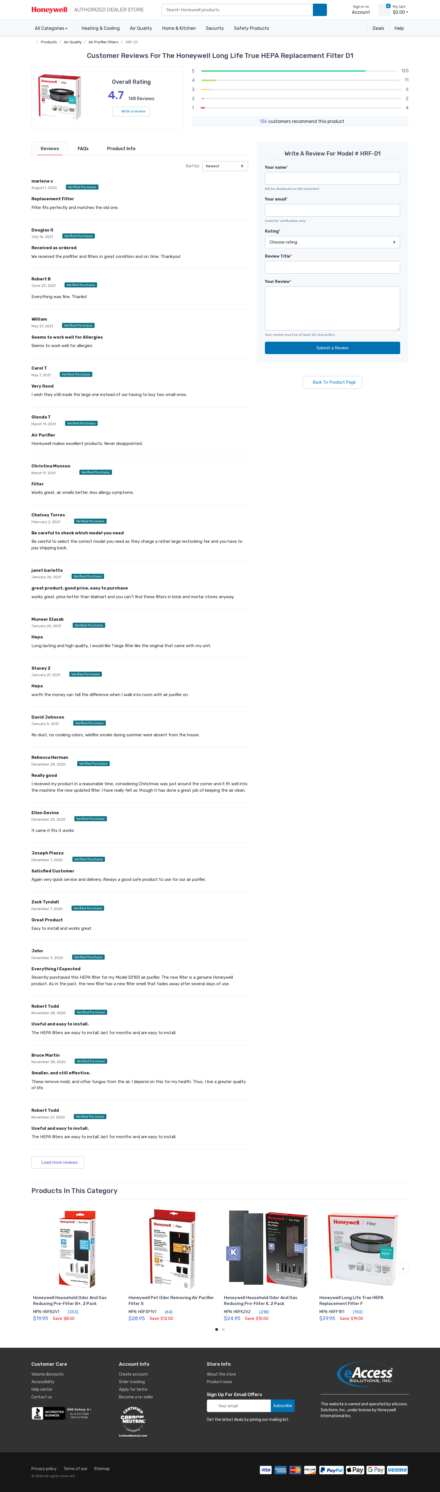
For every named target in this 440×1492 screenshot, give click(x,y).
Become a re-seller (136, 1397)
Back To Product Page (332, 382)
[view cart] (384, 10)
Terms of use (75, 1468)
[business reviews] (62, 1413)
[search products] (320, 10)
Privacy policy (44, 1468)
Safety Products (251, 28)
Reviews (50, 148)
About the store (221, 1374)
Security (215, 28)
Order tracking (132, 1382)
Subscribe (282, 1405)
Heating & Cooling (101, 28)
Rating (272, 231)
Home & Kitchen (179, 28)
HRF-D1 (131, 42)
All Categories (47, 28)
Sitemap (102, 1468)
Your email (276, 199)
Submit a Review (333, 347)
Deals (378, 28)
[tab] (49, 149)
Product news (219, 1382)
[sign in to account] (357, 9)
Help (399, 28)
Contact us (41, 1397)
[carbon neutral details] (150, 1422)
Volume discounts (47, 1374)
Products (49, 42)
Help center (41, 1389)
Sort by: (193, 166)
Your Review (278, 281)
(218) (261, 1312)
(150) (355, 1312)
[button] (403, 1268)
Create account (133, 1374)
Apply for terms (133, 1389)
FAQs (83, 148)
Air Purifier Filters (103, 42)
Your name (276, 167)
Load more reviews (58, 1162)
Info (121, 148)
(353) (69, 1312)
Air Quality (141, 28)
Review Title (278, 256)
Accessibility (42, 1382)
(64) (166, 1312)
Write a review (131, 111)
